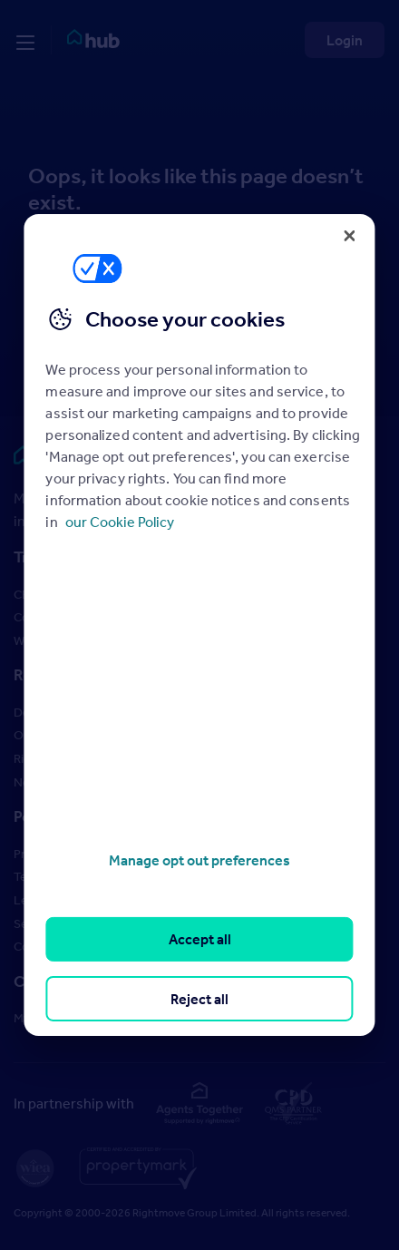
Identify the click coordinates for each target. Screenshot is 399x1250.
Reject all (199, 999)
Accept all (200, 939)
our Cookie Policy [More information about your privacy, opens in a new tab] (119, 522)
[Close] (350, 236)
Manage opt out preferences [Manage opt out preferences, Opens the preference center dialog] (199, 860)
